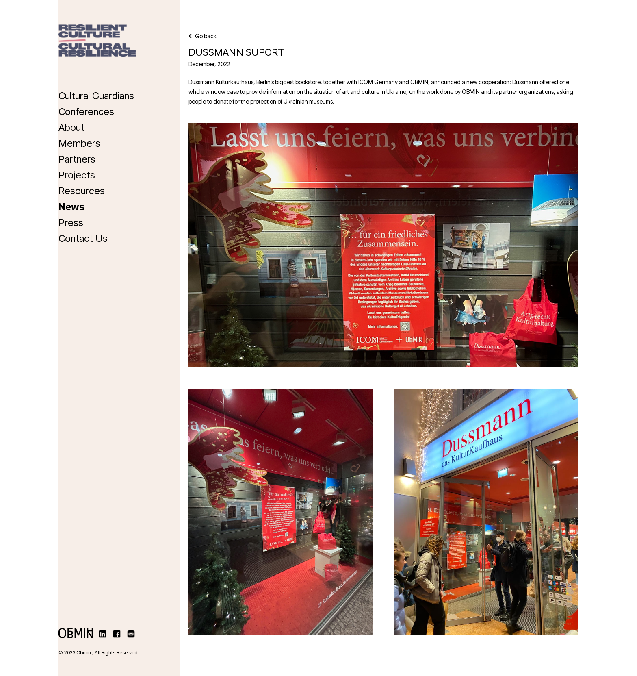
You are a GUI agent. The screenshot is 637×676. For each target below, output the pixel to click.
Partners (76, 159)
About (71, 127)
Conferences (86, 111)
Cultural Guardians (96, 95)
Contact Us (83, 238)
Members (79, 143)
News (71, 206)
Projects (76, 175)
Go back (202, 36)
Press (70, 222)
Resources (81, 190)
